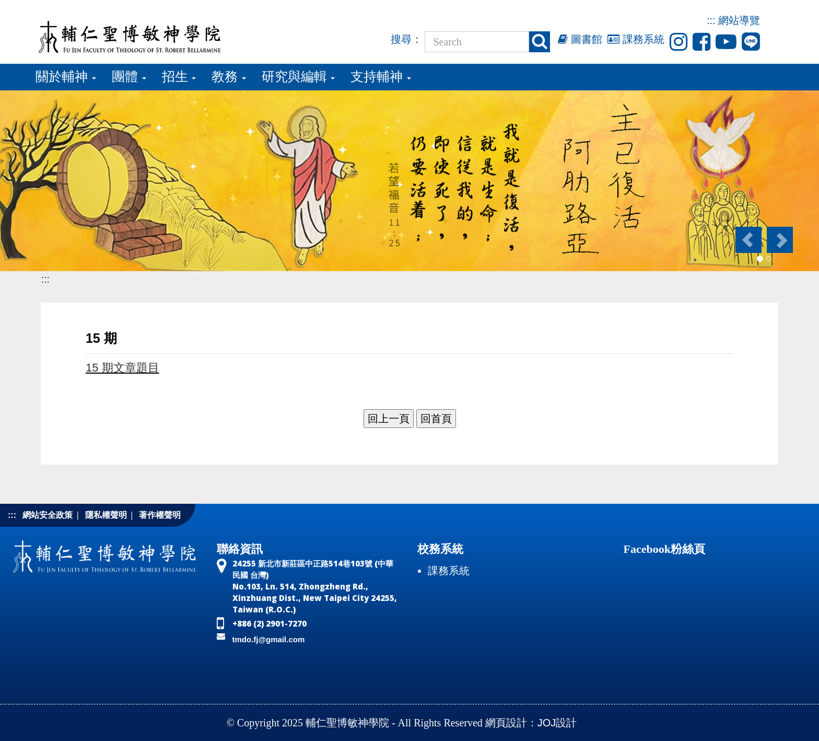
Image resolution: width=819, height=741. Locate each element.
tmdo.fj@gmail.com (268, 639)
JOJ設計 (557, 722)
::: (711, 20)
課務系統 (635, 39)
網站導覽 (739, 20)
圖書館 (580, 39)
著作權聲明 (160, 515)
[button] (747, 240)
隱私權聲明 (106, 515)
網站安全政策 (47, 515)
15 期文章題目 (122, 367)
